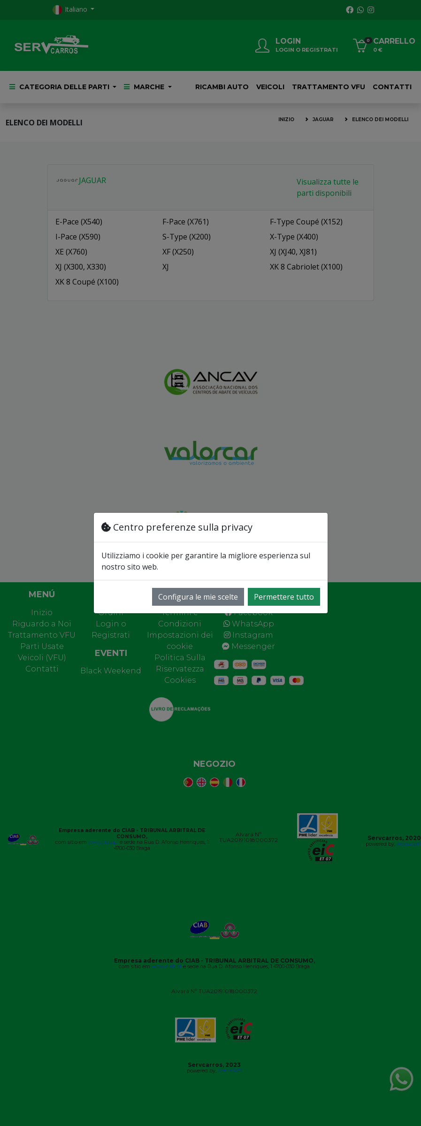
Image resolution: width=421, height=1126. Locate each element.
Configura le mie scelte (198, 597)
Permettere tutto (284, 597)
